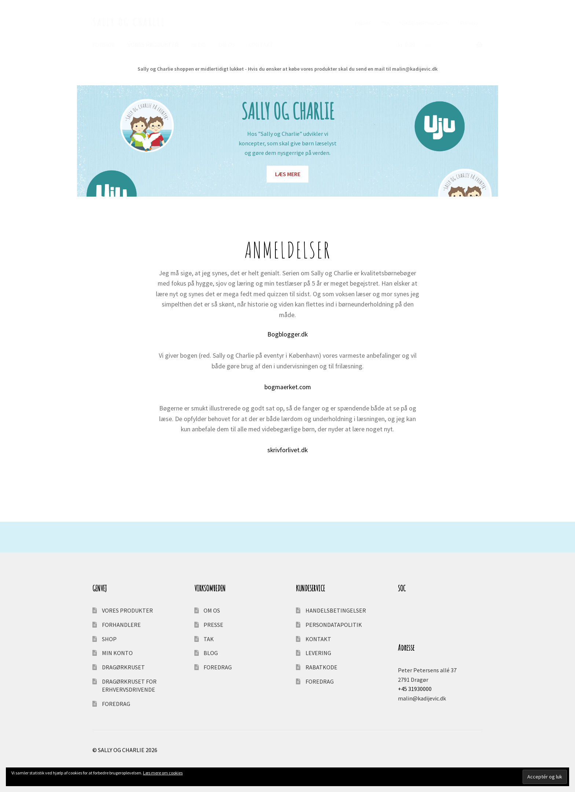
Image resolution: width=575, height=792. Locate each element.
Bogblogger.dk (287, 334)
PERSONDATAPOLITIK (333, 624)
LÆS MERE (287, 174)
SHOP (109, 639)
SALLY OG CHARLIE (128, 22)
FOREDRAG (116, 703)
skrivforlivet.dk (287, 450)
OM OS (227, 44)
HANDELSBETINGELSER (424, 23)
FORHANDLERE (121, 624)
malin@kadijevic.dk (422, 698)
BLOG (198, 44)
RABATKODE (321, 667)
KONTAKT (261, 44)
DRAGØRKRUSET (123, 667)
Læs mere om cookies (163, 773)
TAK (386, 23)
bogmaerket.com (287, 387)
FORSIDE (103, 44)
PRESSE (363, 23)
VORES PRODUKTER (153, 44)
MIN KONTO (117, 653)
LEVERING (468, 23)
